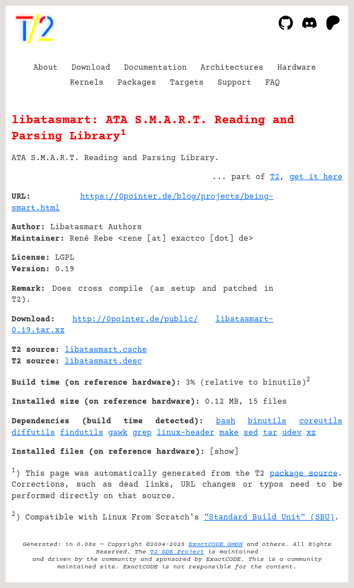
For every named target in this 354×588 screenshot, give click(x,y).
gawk (118, 433)
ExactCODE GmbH (216, 544)
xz (311, 433)
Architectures (231, 68)
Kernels (87, 83)
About (45, 68)
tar (270, 433)
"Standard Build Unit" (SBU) (269, 517)
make (229, 433)
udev (292, 433)
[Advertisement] (307, 267)
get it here (316, 177)
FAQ (272, 83)
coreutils (320, 421)
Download (90, 68)
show (224, 452)
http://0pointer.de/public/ (135, 319)
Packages (136, 83)
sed (250, 433)
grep (142, 433)
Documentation (155, 68)
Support (235, 83)
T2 (275, 177)
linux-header (186, 433)
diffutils (33, 433)
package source (304, 473)
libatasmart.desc (103, 361)
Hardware (296, 68)
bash (225, 421)
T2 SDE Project (177, 552)
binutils (267, 421)
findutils (82, 433)
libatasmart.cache (105, 350)
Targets (187, 83)
